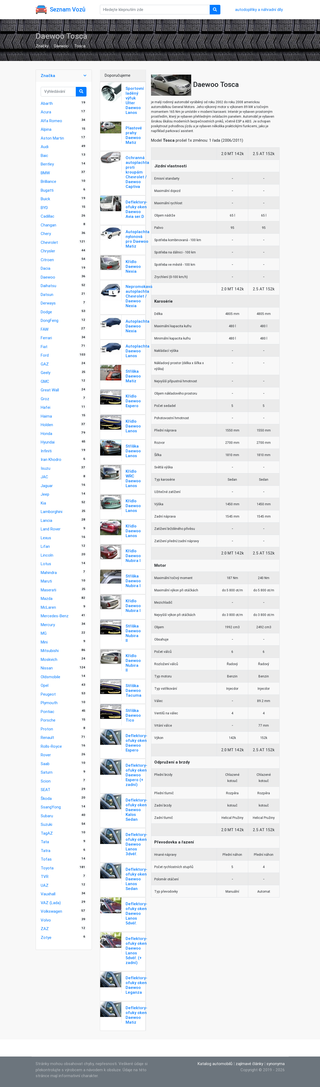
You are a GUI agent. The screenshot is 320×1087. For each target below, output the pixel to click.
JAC (44, 476)
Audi (44, 146)
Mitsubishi (50, 650)
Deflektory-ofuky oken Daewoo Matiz (136, 1015)
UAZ (44, 885)
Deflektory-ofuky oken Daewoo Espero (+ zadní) (136, 775)
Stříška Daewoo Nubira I (133, 580)
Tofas (46, 859)
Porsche (48, 720)
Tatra (45, 850)
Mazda (46, 598)
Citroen (47, 259)
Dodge (46, 311)
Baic (44, 155)
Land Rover (51, 528)
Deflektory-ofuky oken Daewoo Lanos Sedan (136, 879)
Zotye (46, 937)
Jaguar (47, 485)
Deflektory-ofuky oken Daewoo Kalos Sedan (136, 809)
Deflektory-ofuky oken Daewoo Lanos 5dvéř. (136, 913)
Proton (47, 728)
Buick (45, 198)
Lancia (46, 520)
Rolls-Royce (51, 746)
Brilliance (48, 181)
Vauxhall (48, 893)
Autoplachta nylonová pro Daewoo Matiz (137, 239)
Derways (48, 303)
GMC (45, 381)
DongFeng (49, 320)
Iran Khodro (51, 459)
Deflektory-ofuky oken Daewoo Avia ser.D (136, 209)
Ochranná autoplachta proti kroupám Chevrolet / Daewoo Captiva (137, 172)
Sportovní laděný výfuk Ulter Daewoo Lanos (135, 100)
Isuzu (45, 468)
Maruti (46, 581)
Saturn (46, 772)
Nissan (47, 667)
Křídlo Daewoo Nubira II (133, 663)
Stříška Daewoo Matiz (133, 376)
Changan (48, 225)
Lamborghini (51, 511)
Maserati (48, 589)
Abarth (47, 103)
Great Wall (50, 389)
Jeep (45, 494)
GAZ (45, 364)
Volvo (46, 920)
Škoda (46, 798)
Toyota (47, 867)
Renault (47, 737)
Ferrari (46, 337)
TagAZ (47, 833)
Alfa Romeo (51, 120)
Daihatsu (48, 285)
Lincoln (47, 555)
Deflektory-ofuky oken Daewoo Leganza (136, 985)
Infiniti (46, 450)
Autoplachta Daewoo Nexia (137, 326)
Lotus (46, 563)
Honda (46, 433)
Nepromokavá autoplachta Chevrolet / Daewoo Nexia (139, 296)
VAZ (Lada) (51, 902)
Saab (45, 763)
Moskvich (49, 659)
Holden (47, 424)
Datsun (47, 294)
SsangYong (51, 807)
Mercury (48, 624)
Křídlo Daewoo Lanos (133, 426)
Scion (46, 781)
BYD (44, 207)
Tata (45, 841)
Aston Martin (52, 138)
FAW (44, 329)
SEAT (45, 789)
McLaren (48, 607)
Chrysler (48, 250)
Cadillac (47, 216)
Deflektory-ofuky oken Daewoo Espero (136, 743)
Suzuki (46, 824)
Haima (46, 416)
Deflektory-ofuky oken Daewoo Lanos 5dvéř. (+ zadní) (136, 950)
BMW (45, 172)
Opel (44, 685)
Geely (45, 372)
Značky (42, 45)
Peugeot (48, 694)
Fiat (44, 346)
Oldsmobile (50, 676)
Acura (46, 111)
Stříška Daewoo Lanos (133, 451)
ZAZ (45, 928)
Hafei (45, 407)
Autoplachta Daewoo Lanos (137, 351)
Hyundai (48, 442)
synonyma (275, 1063)
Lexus (46, 537)
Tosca (79, 45)
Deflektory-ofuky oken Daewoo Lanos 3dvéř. (136, 844)
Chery (46, 233)
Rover (46, 754)
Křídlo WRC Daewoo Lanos (133, 478)
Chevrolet (49, 242)
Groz (45, 398)
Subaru (47, 815)
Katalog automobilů (215, 1063)
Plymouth (49, 702)
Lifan (45, 546)
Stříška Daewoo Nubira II (133, 633)
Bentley (47, 164)
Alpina (46, 129)
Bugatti (47, 190)
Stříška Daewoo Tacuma (133, 690)
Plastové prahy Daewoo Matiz (134, 135)
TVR (44, 876)
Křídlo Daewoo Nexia (133, 266)
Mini (44, 642)
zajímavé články (249, 1063)
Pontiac (47, 711)
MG (44, 633)
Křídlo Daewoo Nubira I (133, 555)
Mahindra (49, 572)
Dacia (45, 268)
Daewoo (61, 45)
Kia (43, 503)
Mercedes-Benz (55, 615)
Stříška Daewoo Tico (133, 715)
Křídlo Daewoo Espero (133, 401)
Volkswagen (51, 911)
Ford (45, 355)
